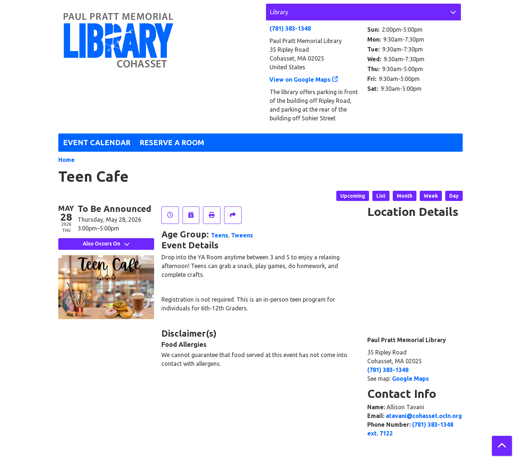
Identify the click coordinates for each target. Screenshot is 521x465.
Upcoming (352, 196)
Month (404, 196)
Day (454, 196)
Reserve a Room (172, 142)
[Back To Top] (502, 446)
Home (66, 159)
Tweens (242, 235)
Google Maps (410, 378)
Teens (219, 235)
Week (431, 196)
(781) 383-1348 (290, 28)
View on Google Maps (300, 79)
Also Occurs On (106, 244)
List (380, 196)
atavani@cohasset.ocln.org (424, 415)
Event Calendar (96, 142)
